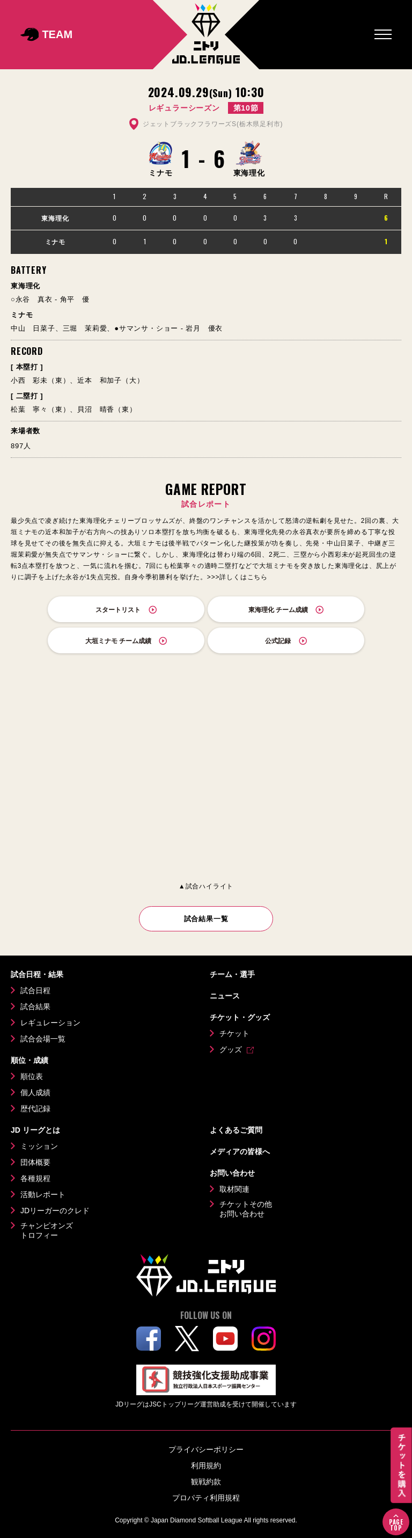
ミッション (39, 1146)
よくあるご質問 (236, 1130)
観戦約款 (206, 1481)
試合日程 (35, 990)
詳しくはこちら (243, 577)
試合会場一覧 (42, 1038)
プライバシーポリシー (206, 1449)
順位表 (31, 1076)
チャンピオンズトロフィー (46, 1230)
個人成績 (35, 1092)
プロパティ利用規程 (206, 1497)
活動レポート (42, 1194)
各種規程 (35, 1178)
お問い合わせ (232, 1173)
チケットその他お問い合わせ (245, 1209)
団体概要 (35, 1162)
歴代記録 (35, 1108)
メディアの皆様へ (240, 1151)
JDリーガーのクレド (55, 1210)
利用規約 (206, 1465)
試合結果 (35, 1006)
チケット (234, 1033)
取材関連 (234, 1189)
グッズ (230, 1049)
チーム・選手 (232, 974)
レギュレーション (50, 1022)
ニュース (225, 996)
